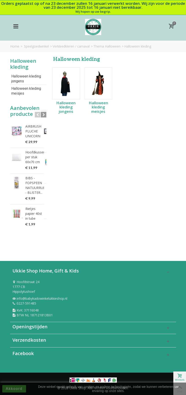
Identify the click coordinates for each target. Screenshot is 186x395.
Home (14, 46)
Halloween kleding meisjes (26, 91)
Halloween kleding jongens (26, 78)
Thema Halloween (107, 46)
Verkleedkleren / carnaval (71, 46)
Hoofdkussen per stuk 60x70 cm (35, 157)
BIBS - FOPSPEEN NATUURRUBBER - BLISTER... (36, 185)
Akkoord (14, 389)
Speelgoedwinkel (36, 46)
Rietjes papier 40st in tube (35, 211)
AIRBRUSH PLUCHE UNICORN (33, 131)
